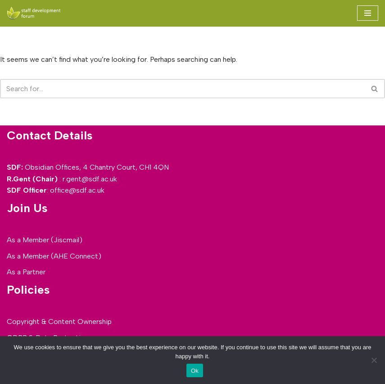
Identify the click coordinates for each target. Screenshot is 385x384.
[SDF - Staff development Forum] (34, 13)
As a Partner (26, 272)
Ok (195, 370)
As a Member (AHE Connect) (54, 256)
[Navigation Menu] (367, 13)
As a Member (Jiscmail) (44, 240)
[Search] (182, 88)
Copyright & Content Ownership (59, 321)
